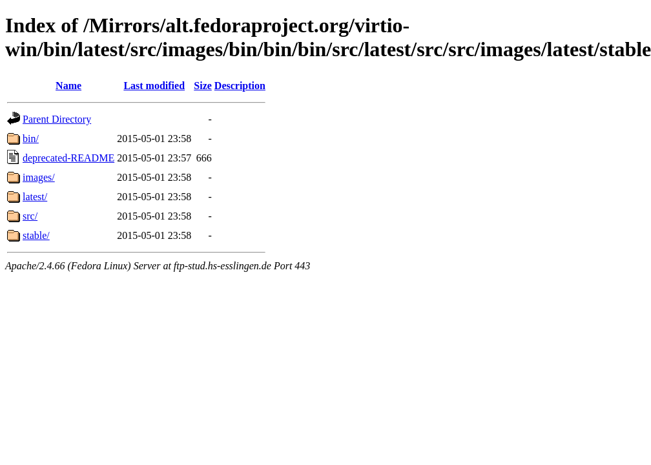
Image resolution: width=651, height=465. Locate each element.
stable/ (36, 235)
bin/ (31, 138)
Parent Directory (57, 119)
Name (68, 85)
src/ (30, 216)
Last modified (154, 85)
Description (239, 85)
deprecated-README (68, 157)
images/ (39, 177)
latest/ (35, 196)
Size (203, 85)
